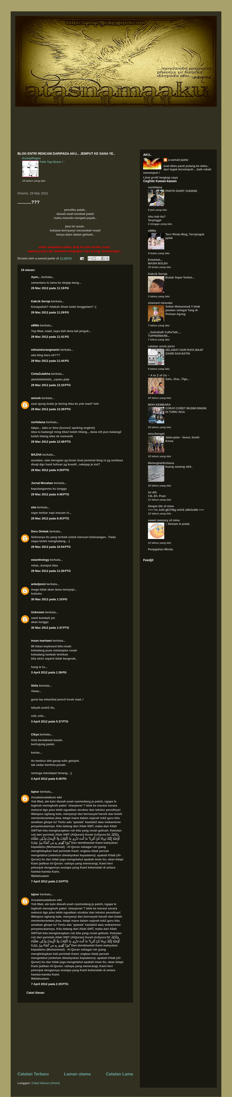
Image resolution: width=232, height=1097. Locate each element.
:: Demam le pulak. (177, 524)
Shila (34, 685)
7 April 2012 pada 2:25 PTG (49, 984)
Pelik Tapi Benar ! (52, 162)
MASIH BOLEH (157, 263)
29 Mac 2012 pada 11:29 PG (50, 312)
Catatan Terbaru (33, 1074)
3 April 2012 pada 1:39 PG (49, 672)
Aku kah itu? (157, 216)
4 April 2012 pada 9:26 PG (49, 778)
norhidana (38, 422)
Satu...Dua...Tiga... (177, 379)
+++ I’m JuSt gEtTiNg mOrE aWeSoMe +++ (176, 509)
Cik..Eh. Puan (157, 496)
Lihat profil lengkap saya (160, 177)
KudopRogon (31, 158)
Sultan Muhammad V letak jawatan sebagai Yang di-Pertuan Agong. (182, 310)
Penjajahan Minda (160, 549)
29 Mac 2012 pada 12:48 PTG (51, 441)
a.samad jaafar (178, 159)
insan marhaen (41, 640)
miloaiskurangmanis (45, 349)
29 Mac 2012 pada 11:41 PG (50, 336)
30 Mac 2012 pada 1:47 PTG (50, 627)
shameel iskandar (160, 303)
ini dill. (152, 492)
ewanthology (40, 559)
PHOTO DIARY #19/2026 (181, 191)
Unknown (37, 612)
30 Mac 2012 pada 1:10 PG (49, 599)
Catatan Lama (119, 1074)
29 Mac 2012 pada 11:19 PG (50, 288)
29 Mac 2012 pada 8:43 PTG (50, 518)
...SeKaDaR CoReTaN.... (164, 332)
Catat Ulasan (35, 992)
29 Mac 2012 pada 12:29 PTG (51, 409)
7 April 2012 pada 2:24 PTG (49, 881)
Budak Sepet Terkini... (179, 277)
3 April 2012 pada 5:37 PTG (49, 721)
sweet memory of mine (164, 520)
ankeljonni (38, 584)
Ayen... (36, 277)
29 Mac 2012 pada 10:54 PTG (51, 546)
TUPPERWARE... (159, 336)
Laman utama (77, 1074)
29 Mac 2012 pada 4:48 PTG (50, 494)
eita (33, 507)
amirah (36, 398)
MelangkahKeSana (161, 463)
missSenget (156, 433)
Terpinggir (155, 220)
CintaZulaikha (40, 373)
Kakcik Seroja (40, 301)
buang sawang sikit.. (179, 466)
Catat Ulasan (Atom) (45, 1083)
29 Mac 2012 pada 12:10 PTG (51, 385)
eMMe (35, 325)
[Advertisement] (75, 1037)
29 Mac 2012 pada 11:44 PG (50, 360)
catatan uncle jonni (161, 346)
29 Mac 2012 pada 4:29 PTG (50, 470)
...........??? (28, 202)
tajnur (35, 791)
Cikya (35, 734)
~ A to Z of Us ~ (158, 375)
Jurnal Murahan (42, 483)
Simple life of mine (161, 506)
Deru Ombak (39, 531)
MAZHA (36, 454)
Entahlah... (155, 259)
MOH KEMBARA (159, 404)
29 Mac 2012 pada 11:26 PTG (51, 571)
